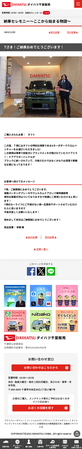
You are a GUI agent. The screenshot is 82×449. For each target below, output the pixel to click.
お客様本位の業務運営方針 (49, 423)
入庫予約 (40, 446)
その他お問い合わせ (76, 446)
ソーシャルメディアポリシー (40, 420)
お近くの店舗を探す (41, 408)
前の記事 (55, 32)
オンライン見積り (17, 446)
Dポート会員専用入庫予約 (52, 446)
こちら (46, 12)
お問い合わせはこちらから (41, 367)
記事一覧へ (42, 249)
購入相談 (28, 446)
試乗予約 (5, 446)
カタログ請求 (65, 446)
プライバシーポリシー (14, 420)
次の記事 (71, 32)
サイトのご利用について (24, 423)
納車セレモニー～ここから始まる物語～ (37, 21)
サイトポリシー (62, 420)
